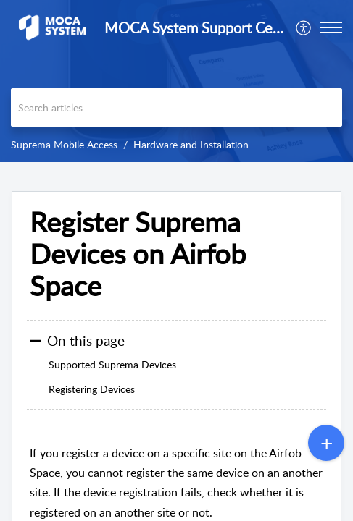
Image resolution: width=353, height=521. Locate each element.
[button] (331, 27)
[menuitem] (304, 27)
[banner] (176, 81)
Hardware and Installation (191, 144)
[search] (176, 107)
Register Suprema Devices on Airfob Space (138, 253)
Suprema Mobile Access (64, 144)
